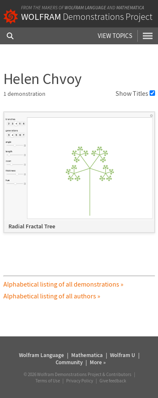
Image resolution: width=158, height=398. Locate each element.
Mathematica (130, 8)
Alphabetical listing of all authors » (51, 296)
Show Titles (135, 93)
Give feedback (112, 381)
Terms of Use (47, 381)
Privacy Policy (79, 381)
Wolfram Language (85, 8)
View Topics (115, 36)
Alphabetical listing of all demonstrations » (63, 284)
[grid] (79, 176)
